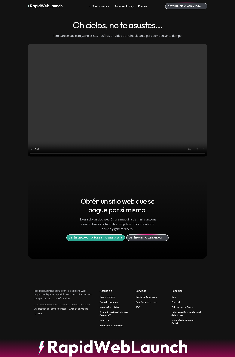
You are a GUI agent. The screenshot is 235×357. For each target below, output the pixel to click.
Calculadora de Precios (182, 307)
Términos (38, 313)
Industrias (104, 320)
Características (107, 296)
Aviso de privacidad (78, 308)
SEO (137, 307)
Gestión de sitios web (146, 302)
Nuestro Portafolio (109, 307)
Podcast (175, 302)
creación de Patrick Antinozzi (52, 308)
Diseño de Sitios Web (146, 296)
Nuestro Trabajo (125, 6)
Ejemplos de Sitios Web (111, 325)
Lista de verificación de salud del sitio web (186, 314)
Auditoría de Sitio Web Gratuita (183, 322)
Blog (173, 296)
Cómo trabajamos (109, 302)
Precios (142, 6)
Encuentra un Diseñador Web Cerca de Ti (114, 314)
